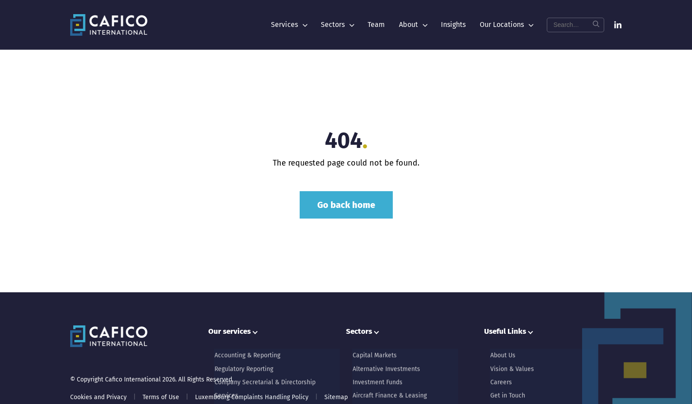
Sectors (337, 24)
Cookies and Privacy (98, 397)
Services (289, 24)
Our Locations (506, 24)
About (413, 24)
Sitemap (336, 397)
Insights (453, 24)
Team (376, 24)
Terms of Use (161, 397)
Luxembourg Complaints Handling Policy (251, 397)
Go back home (346, 205)
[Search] (596, 25)
